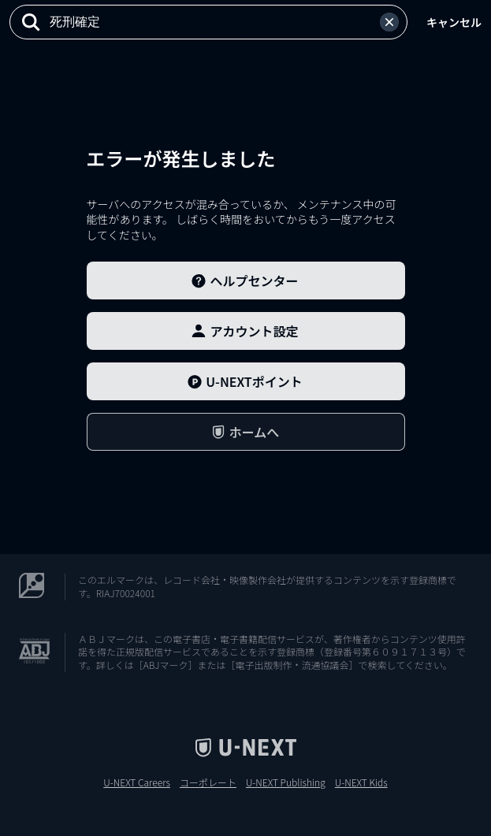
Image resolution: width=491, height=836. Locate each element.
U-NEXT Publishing (285, 782)
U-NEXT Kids (361, 782)
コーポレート (208, 782)
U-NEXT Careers (136, 782)
